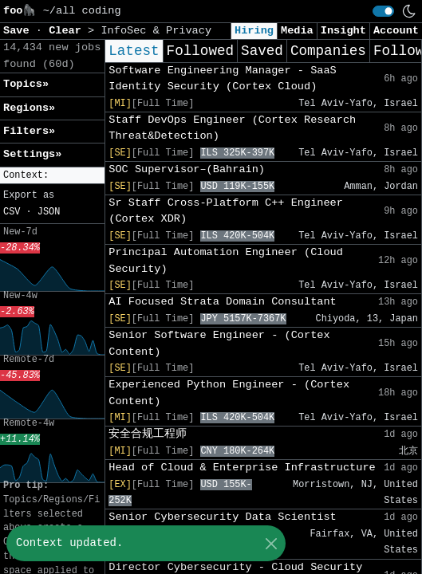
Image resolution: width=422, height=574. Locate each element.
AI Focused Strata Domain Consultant (222, 302)
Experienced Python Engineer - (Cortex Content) (228, 393)
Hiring (254, 31)
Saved (262, 51)
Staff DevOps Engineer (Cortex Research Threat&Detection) (232, 128)
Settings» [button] (32, 154)
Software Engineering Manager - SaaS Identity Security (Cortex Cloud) (222, 78)
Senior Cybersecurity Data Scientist (222, 517)
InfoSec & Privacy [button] (156, 31)
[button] (52, 175)
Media (297, 31)
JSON (49, 212)
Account (396, 31)
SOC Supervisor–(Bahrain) (186, 169)
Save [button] (19, 31)
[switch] (383, 11)
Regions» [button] (29, 108)
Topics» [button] (26, 84)
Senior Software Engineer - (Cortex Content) (218, 343)
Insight (343, 31)
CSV (11, 212)
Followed (200, 51)
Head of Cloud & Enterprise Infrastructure (241, 468)
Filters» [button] (29, 131)
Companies (328, 51)
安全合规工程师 (147, 434)
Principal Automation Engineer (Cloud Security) (225, 260)
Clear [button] (68, 31)
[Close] (270, 543)
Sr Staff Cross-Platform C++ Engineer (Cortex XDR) (225, 211)
